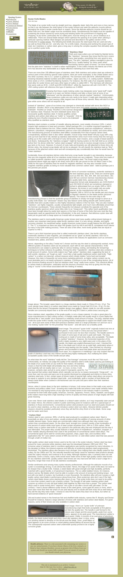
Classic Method (13, 21)
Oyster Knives (12, 28)
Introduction (11, 19)
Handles (11, 30)
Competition (11, 34)
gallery (78, 308)
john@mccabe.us (70, 567)
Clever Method (12, 23)
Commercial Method (14, 26)
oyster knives (45, 42)
